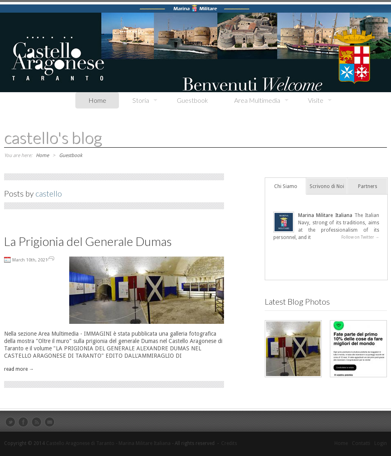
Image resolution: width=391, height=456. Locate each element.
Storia (138, 100)
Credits (229, 443)
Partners (367, 186)
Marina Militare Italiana (325, 215)
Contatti (361, 443)
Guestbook (192, 100)
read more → (19, 369)
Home (97, 100)
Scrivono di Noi (327, 186)
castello (48, 193)
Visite (313, 100)
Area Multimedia (254, 100)
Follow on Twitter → (360, 237)
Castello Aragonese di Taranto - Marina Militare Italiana (108, 443)
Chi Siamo (285, 186)
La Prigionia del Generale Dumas (88, 241)
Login (380, 443)
